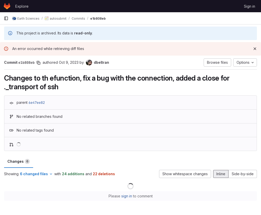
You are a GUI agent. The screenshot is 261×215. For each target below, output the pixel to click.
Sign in (249, 6)
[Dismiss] (255, 49)
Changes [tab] (18, 161)
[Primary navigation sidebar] (6, 18)
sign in (126, 196)
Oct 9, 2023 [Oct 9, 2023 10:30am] (69, 62)
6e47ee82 (37, 102)
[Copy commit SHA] (38, 63)
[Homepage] (7, 6)
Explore (22, 6)
